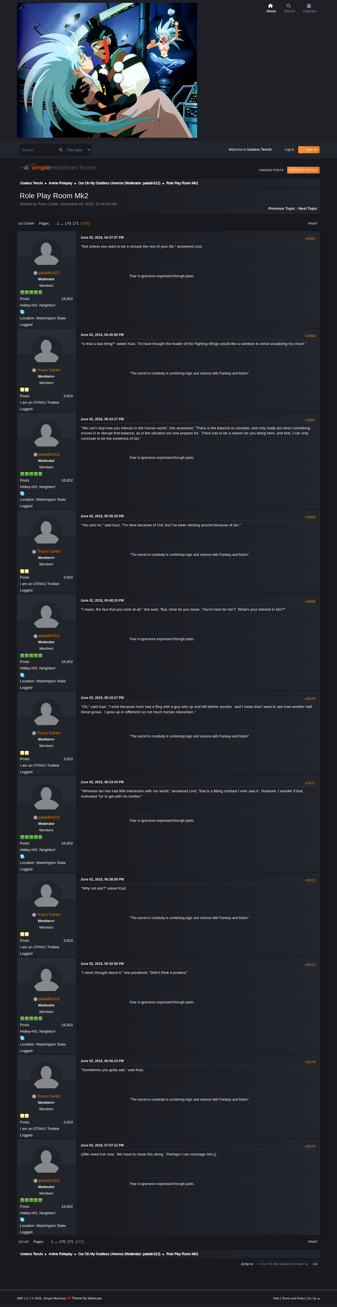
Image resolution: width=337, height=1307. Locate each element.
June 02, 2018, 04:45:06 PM (102, 335)
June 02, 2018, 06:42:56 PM (102, 964)
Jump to (247, 1264)
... (62, 223)
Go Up (24, 1241)
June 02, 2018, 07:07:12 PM (102, 1145)
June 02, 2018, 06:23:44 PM (102, 782)
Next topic (307, 208)
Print (313, 223)
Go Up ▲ (313, 1298)
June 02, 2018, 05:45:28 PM (102, 516)
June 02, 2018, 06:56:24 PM (102, 1061)
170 (68, 223)
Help (276, 1298)
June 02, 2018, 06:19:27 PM (102, 698)
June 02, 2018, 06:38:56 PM (102, 879)
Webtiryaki (95, 1298)
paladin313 (151, 183)
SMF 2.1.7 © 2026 (29, 1298)
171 (76, 223)
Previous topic (282, 208)
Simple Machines (54, 1298)
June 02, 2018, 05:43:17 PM (102, 419)
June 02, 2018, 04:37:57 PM (102, 238)
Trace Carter (49, 370)
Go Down (26, 223)
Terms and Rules (293, 1298)
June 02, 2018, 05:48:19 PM (102, 600)
